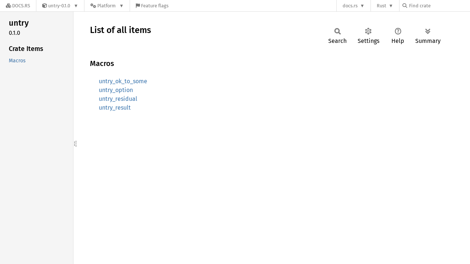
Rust (381, 5)
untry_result (115, 107)
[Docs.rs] (18, 5)
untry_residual (118, 98)
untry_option (116, 90)
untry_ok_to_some (123, 81)
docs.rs (350, 5)
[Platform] (107, 5)
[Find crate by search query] (439, 5)
